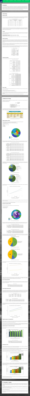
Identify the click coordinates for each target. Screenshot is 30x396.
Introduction (7, 0)
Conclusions (23, 0)
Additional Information (27, 0)
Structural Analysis (11, 0)
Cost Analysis (15, 0)
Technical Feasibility (19, 0)
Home (4, 0)
